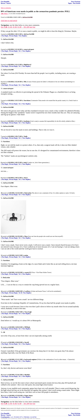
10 (1, 193)
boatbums (27, 121)
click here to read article (9, 21)
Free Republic (5, 1)
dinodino (27, 374)
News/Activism (75, 1)
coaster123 (27, 272)
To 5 (20, 164)
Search (8, 3)
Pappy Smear (28, 395)
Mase (26, 236)
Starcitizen (27, 100)
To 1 (20, 51)
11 (1, 236)
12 (1, 255)
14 (1, 291)
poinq (26, 255)
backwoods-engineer (30, 359)
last (34, 27)
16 (1, 327)
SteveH (26, 342)
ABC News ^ (5, 13)
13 (1, 272)
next (31, 27)
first (2, 27)
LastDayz (27, 291)
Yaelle (25, 136)
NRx (25, 82)
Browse (3, 3)
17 (1, 342)
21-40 (10, 27)
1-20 (5, 27)
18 (1, 359)
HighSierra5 (27, 64)
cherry (26, 178)
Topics (70, 3)
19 (1, 374)
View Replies (23, 36)
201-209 (26, 27)
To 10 (20, 293)
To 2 (20, 104)
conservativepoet (29, 49)
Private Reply (13, 36)
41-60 (15, 27)
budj (25, 162)
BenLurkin (27, 193)
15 (1, 312)
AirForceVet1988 (29, 34)
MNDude (27, 327)
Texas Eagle (28, 312)
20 (1, 395)
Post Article (76, 3)
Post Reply (5, 36)
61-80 (19, 27)
